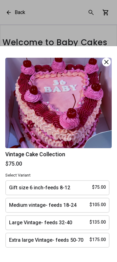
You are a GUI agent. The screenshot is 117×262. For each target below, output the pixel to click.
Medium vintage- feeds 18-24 (57, 204)
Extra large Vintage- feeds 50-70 (57, 239)
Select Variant (18, 175)
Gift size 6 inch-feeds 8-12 (57, 187)
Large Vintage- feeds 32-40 (57, 222)
